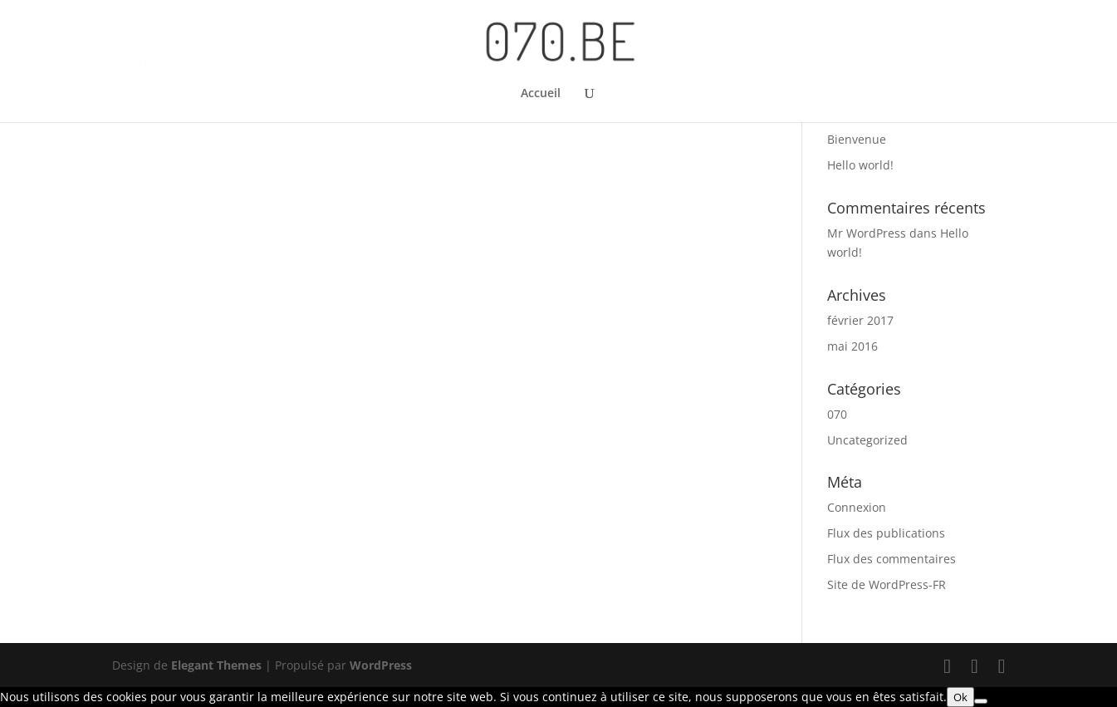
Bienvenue (856, 139)
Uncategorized (867, 440)
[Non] (980, 701)
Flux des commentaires (891, 559)
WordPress (381, 665)
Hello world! (860, 165)
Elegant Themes (216, 665)
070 (837, 414)
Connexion (856, 507)
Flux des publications (886, 533)
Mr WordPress (866, 233)
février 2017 (860, 320)
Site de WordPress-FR (886, 584)
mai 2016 (852, 346)
